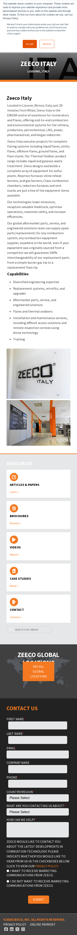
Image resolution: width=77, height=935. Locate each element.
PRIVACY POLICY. (46, 866)
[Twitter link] (17, 929)
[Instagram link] (23, 929)
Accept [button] (29, 43)
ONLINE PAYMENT (42, 924)
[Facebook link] (6, 929)
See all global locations (38, 671)
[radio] (38, 873)
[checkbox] (38, 878)
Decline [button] (47, 43)
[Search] (29, 629)
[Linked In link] (12, 929)
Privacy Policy (14, 924)
